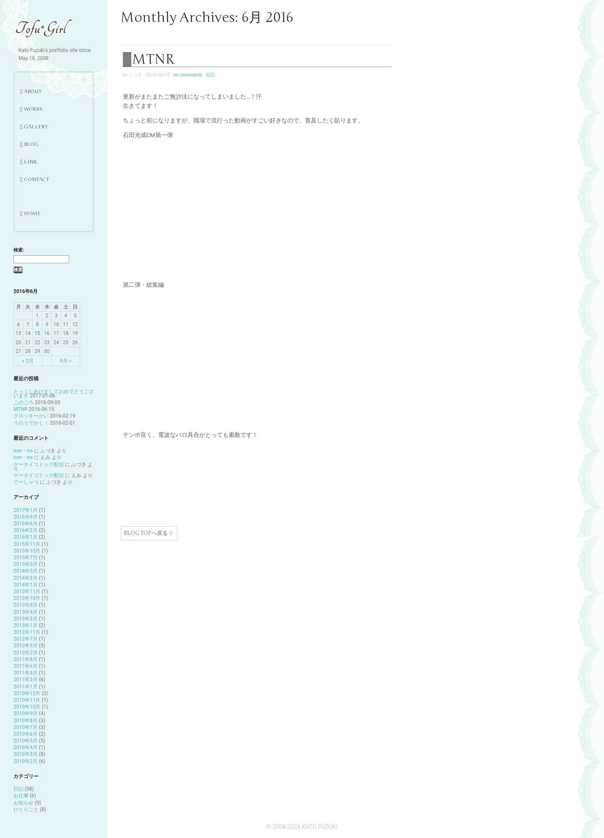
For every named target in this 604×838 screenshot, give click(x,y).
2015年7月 (25, 557)
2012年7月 (25, 639)
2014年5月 (25, 571)
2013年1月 (25, 625)
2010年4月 (25, 747)
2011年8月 (25, 659)
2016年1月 (25, 537)
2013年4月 (25, 612)
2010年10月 (26, 707)
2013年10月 (26, 598)
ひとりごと (26, 809)
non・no (23, 451)
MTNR (20, 409)
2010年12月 (26, 693)
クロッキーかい (31, 416)
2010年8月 (25, 721)
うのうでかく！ (31, 423)
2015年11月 (26, 544)
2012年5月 (25, 646)
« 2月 (28, 361)
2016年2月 (25, 530)
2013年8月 (25, 605)
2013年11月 (26, 591)
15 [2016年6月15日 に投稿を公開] (37, 333)
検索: (18, 250)
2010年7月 (25, 727)
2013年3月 (25, 619)
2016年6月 (25, 524)
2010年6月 (25, 734)
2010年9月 (25, 713)
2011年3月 (25, 679)
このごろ (23, 402)
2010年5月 (25, 741)
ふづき (136, 75)
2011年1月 (25, 687)
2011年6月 (25, 666)
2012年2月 (25, 653)
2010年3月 (25, 754)
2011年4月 (25, 673)
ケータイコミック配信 (38, 464)
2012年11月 (26, 632)
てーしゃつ (26, 482)
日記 (18, 789)
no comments (188, 75)
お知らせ (23, 803)
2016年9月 (25, 517)
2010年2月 (25, 761)
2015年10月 (26, 551)
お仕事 (21, 796)
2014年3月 (25, 578)
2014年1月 (25, 585)
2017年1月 (25, 510)
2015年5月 (25, 564)
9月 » (65, 361)
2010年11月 (26, 700)
